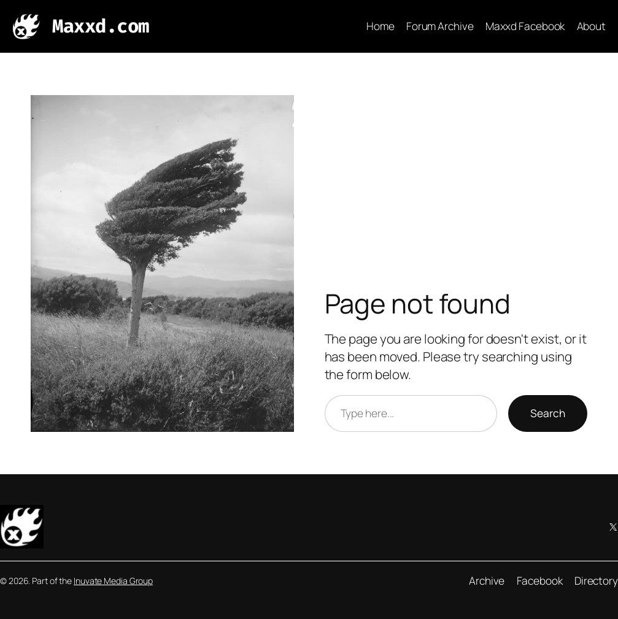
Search (547, 413)
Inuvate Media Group (113, 580)
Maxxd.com (100, 26)
